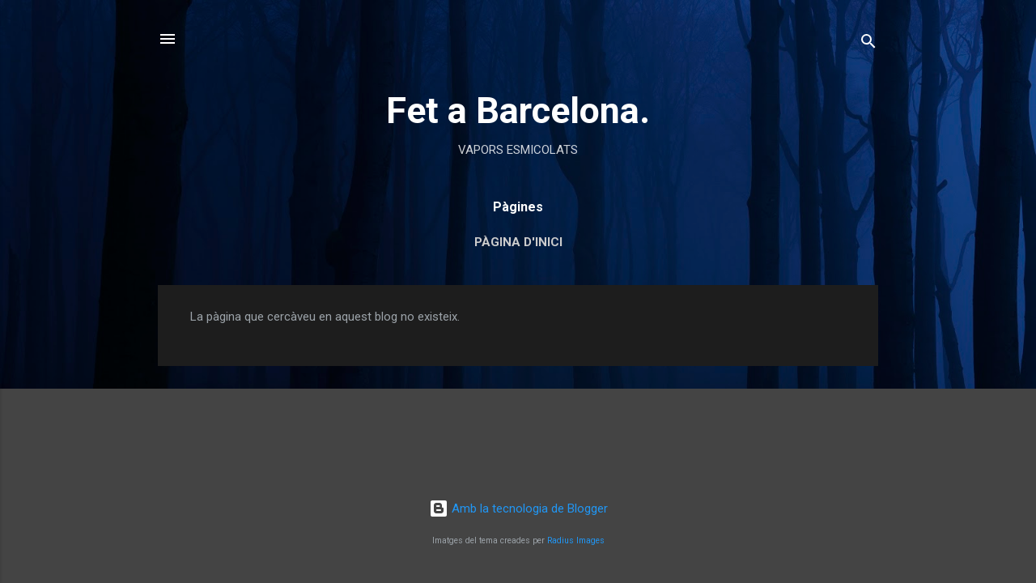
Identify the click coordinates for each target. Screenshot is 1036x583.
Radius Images (576, 540)
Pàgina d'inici (518, 242)
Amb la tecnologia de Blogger (518, 508)
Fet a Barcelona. (518, 110)
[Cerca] (868, 44)
